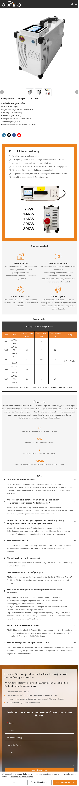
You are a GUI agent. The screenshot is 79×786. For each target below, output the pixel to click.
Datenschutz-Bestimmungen (21, 777)
